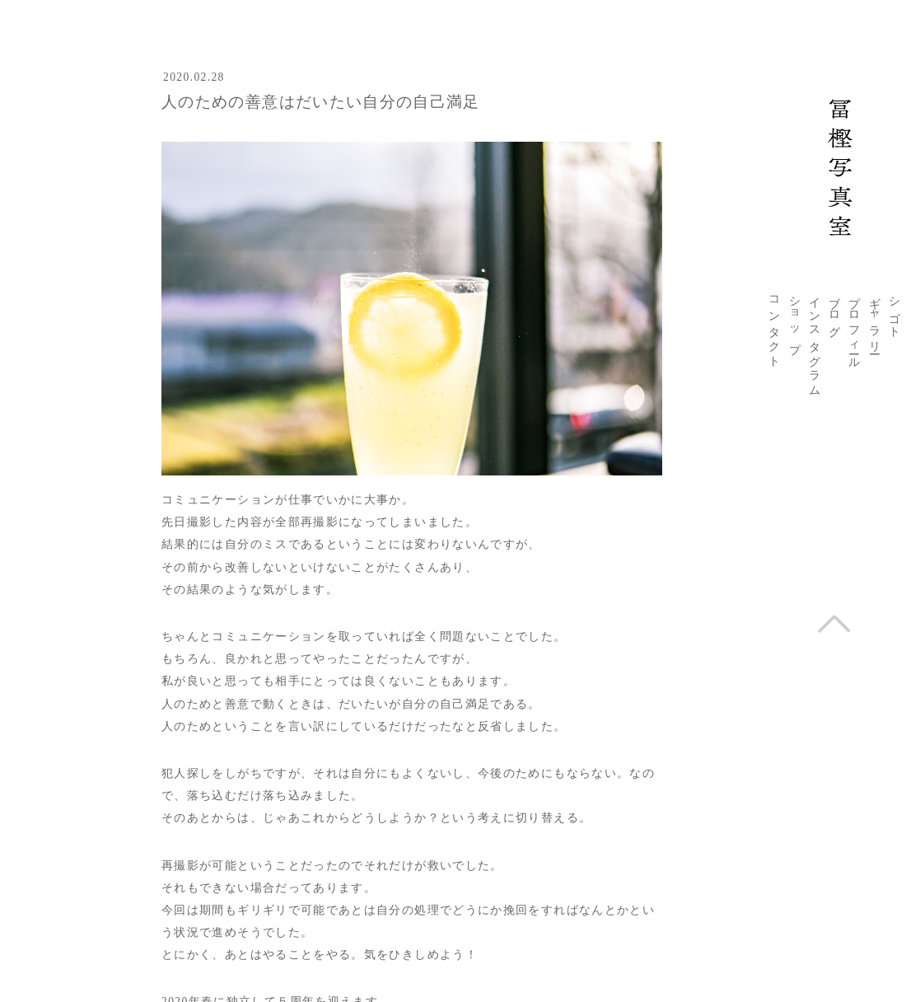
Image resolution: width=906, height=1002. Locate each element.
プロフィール (854, 326)
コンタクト (774, 325)
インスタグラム (814, 340)
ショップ (794, 318)
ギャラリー (874, 318)
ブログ (834, 310)
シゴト (894, 310)
